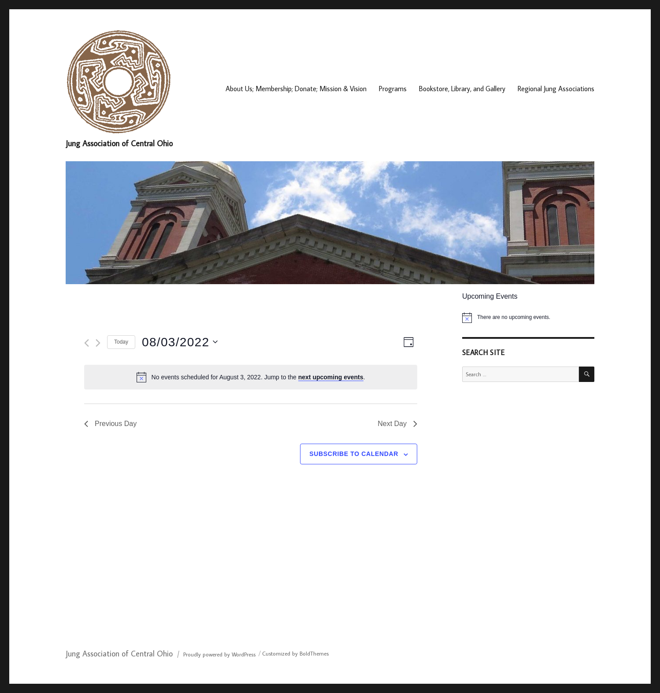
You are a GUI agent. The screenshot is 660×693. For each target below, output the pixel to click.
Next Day (397, 423)
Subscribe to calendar (353, 453)
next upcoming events (330, 377)
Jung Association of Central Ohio (119, 143)
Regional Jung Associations (556, 88)
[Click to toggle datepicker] (180, 342)
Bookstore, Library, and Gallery (462, 88)
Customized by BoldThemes (295, 653)
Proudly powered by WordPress (219, 654)
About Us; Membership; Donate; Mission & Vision (296, 88)
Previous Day (110, 423)
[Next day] (98, 343)
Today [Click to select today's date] (121, 342)
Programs (393, 88)
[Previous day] (86, 343)
